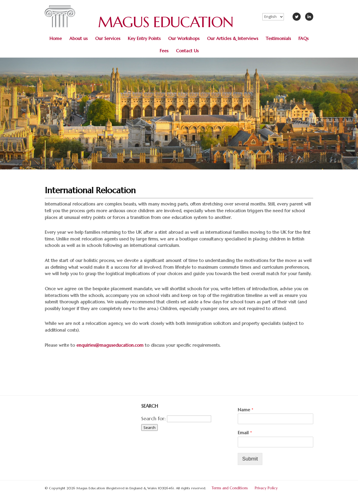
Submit (250, 459)
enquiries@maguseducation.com (109, 345)
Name (245, 409)
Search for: (153, 418)
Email (245, 432)
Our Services (107, 38)
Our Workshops (183, 38)
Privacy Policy (266, 488)
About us (78, 38)
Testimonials (278, 38)
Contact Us (187, 50)
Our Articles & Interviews (232, 38)
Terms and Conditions (230, 488)
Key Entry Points (144, 38)
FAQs (303, 38)
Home (56, 38)
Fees (164, 50)
